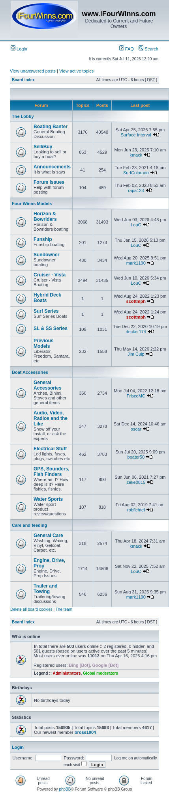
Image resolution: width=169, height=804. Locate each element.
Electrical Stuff (50, 448)
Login (19, 49)
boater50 (136, 457)
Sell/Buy (43, 146)
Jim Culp (136, 354)
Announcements (52, 167)
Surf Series (46, 311)
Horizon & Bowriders (45, 216)
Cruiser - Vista (50, 275)
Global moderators (100, 673)
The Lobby (23, 116)
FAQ (126, 49)
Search (148, 49)
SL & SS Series (51, 328)
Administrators (67, 673)
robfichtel (136, 509)
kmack (136, 155)
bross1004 (85, 732)
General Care (48, 535)
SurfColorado (136, 172)
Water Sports (48, 499)
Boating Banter (51, 126)
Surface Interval (136, 134)
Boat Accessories (30, 372)
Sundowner (46, 254)
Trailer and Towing (46, 588)
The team (64, 609)
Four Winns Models (32, 203)
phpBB (65, 789)
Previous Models (44, 343)
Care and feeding (29, 525)
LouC (136, 224)
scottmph (136, 301)
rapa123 (136, 190)
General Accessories (48, 385)
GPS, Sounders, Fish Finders (51, 471)
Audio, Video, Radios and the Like (51, 418)
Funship (43, 239)
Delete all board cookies (31, 609)
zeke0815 (135, 482)
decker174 (136, 331)
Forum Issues (49, 182)
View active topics (76, 71)
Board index (23, 80)
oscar (136, 429)
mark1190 (136, 263)
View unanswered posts (33, 71)
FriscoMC (136, 396)
